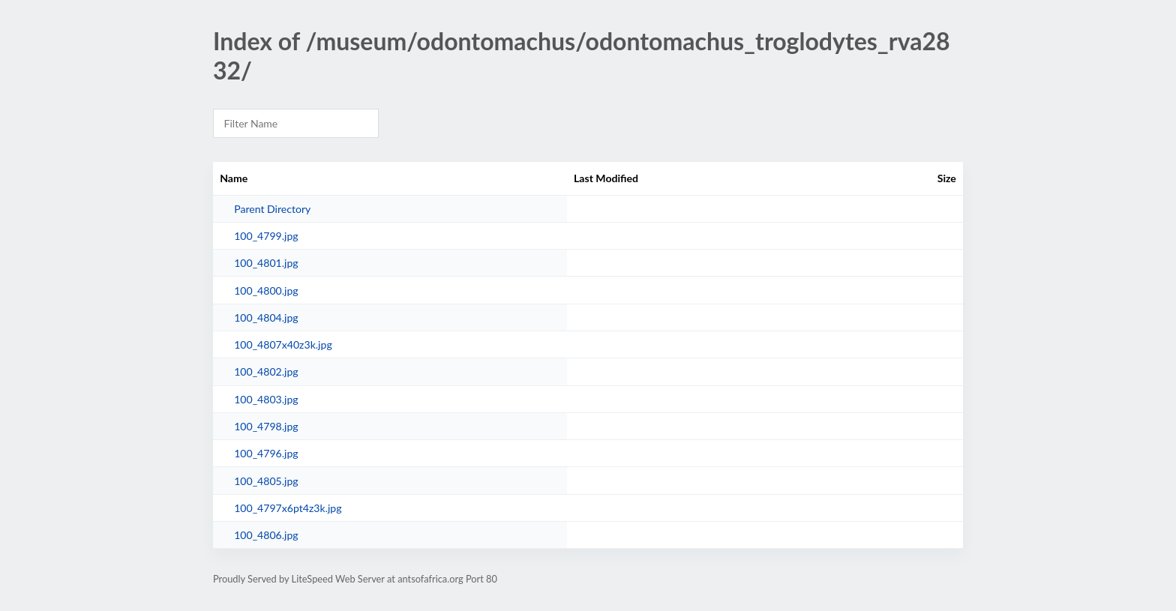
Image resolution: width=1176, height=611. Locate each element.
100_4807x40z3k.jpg (283, 344)
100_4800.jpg (266, 290)
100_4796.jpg (266, 453)
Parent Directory (272, 208)
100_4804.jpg (266, 317)
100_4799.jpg (266, 235)
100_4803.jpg (266, 399)
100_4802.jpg (266, 371)
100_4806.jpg (266, 535)
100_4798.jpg (266, 426)
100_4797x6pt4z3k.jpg (287, 508)
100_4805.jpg (266, 481)
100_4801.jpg (266, 262)
